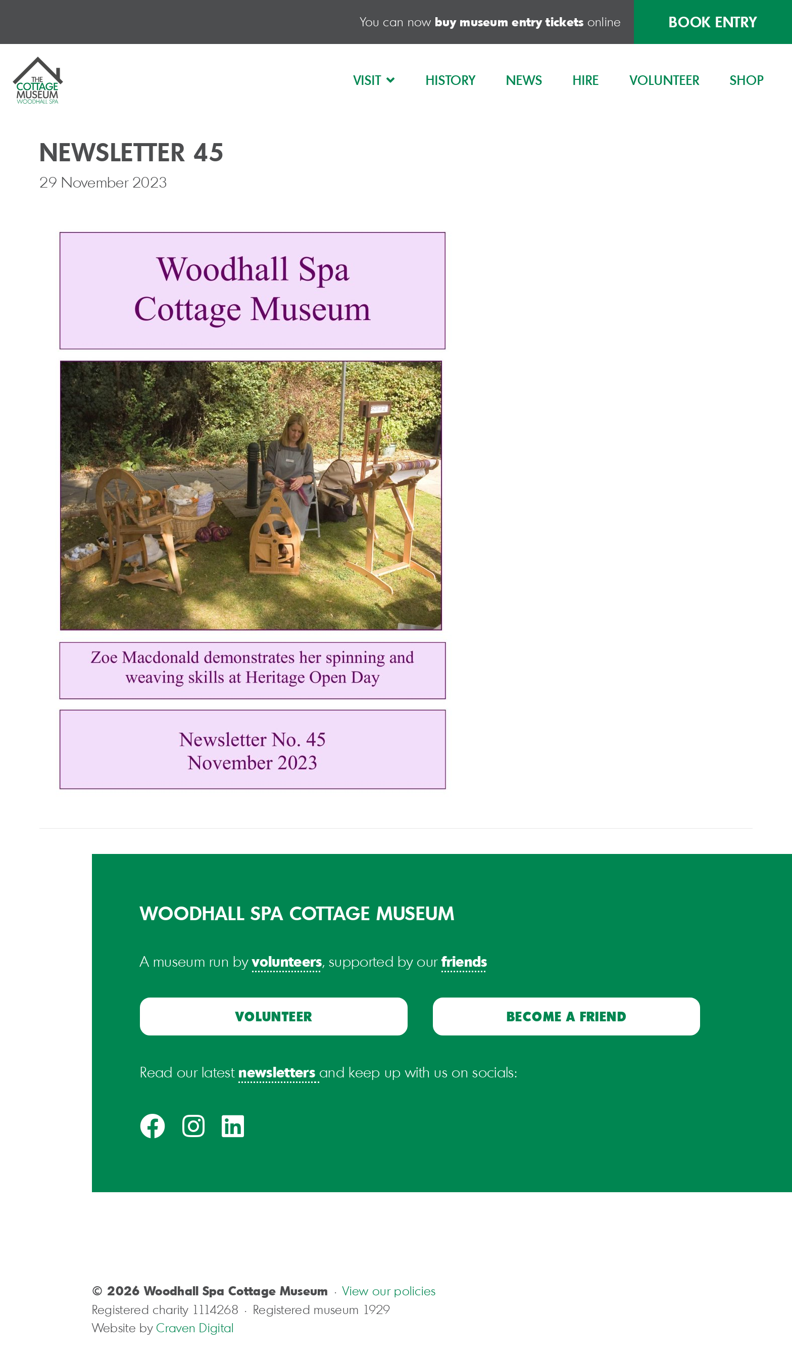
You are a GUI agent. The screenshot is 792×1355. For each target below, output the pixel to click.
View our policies (388, 1290)
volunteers (287, 961)
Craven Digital (195, 1327)
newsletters (276, 1071)
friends (464, 961)
